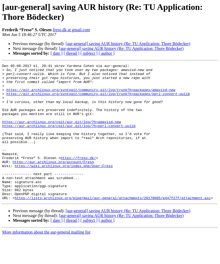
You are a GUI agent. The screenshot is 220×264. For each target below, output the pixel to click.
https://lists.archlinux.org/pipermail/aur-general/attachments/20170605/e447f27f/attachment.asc (113, 225)
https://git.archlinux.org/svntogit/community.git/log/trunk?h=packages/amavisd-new (90, 95)
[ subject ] (89, 53)
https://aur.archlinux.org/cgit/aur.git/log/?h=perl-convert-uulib (69, 138)
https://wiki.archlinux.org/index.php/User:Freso (64, 186)
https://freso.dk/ (78, 177)
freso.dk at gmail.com (71, 29)
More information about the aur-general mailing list (46, 259)
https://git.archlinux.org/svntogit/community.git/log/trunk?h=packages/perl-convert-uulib (98, 100)
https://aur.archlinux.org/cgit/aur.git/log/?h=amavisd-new (61, 133)
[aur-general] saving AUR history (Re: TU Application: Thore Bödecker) (127, 43)
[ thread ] (71, 53)
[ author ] (107, 53)
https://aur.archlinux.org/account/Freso (53, 181)
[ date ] (57, 53)
